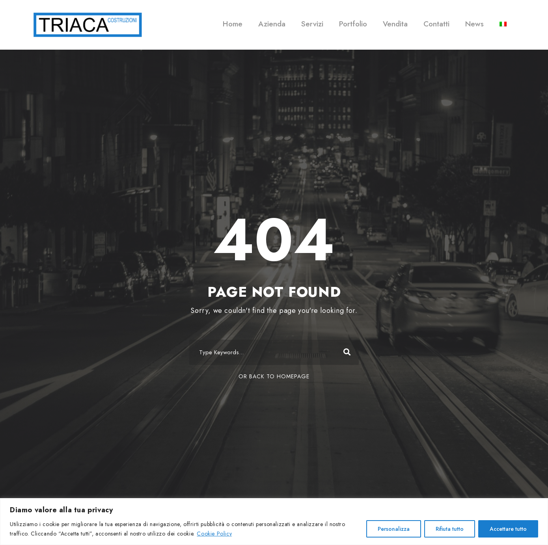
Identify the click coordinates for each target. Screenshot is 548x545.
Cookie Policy (214, 534)
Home (232, 24)
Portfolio (353, 24)
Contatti (436, 24)
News (474, 24)
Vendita (395, 24)
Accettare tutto (508, 529)
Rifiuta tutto (450, 529)
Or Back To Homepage (274, 376)
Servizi (312, 24)
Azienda (271, 24)
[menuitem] (503, 29)
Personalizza (394, 529)
